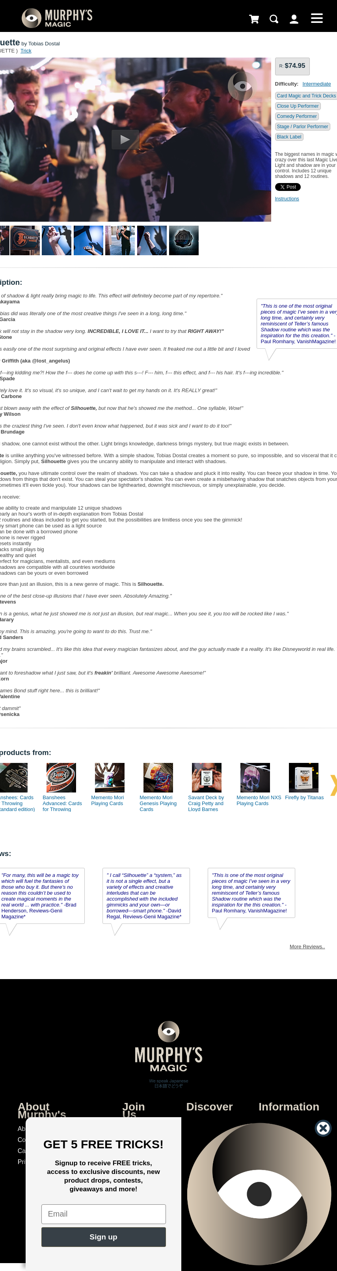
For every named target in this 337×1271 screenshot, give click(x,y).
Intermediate (316, 84)
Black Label (289, 137)
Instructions (287, 199)
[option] (62, 785)
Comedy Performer (297, 116)
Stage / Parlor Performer (302, 126)
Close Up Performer (298, 106)
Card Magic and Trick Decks (306, 96)
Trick (26, 51)
